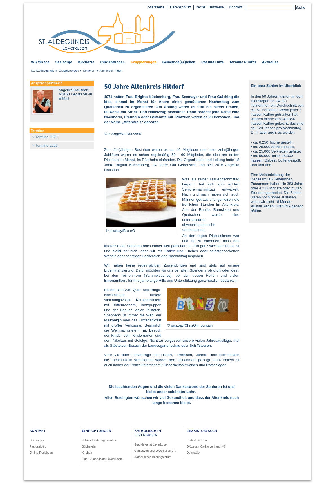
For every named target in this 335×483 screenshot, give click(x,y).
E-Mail (64, 98)
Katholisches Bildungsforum (152, 457)
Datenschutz (180, 7)
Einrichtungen (112, 62)
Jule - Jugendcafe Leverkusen (102, 458)
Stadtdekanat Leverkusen (151, 444)
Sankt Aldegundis (42, 70)
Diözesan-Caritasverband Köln (207, 446)
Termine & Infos (242, 62)
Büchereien (89, 446)
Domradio (193, 452)
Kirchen (87, 452)
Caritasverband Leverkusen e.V (155, 450)
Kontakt (235, 7)
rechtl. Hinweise (210, 7)
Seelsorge (63, 62)
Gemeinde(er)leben (179, 62)
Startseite (156, 7)
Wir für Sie (40, 62)
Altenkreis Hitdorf (110, 70)
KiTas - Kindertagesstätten (99, 440)
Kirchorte (86, 62)
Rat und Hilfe (212, 62)
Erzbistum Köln (197, 440)
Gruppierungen (143, 62)
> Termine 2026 (45, 145)
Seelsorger (37, 440)
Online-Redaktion (41, 452)
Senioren (89, 70)
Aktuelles (270, 62)
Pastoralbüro (38, 446)
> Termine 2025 (45, 137)
